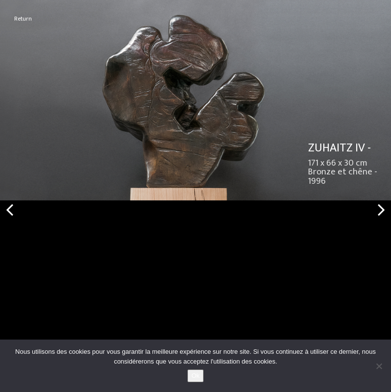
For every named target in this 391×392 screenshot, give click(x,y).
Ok (195, 375)
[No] (379, 366)
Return (23, 19)
